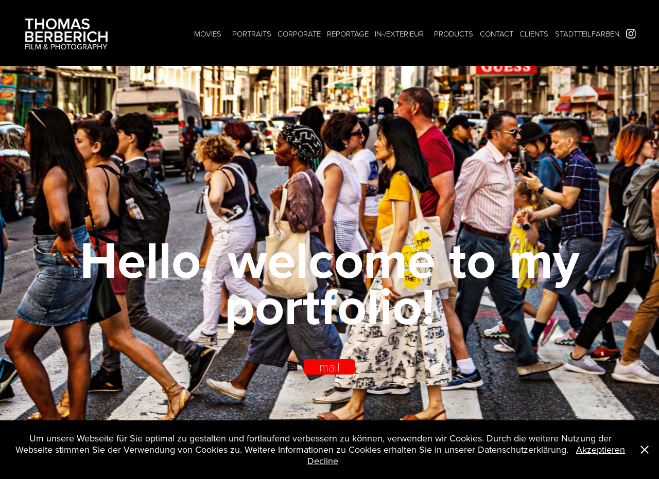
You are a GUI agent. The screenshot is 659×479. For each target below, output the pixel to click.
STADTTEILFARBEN (587, 33)
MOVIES (207, 33)
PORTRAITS (251, 33)
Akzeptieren (600, 449)
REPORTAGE (348, 33)
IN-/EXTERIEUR (399, 33)
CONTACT (496, 33)
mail (329, 367)
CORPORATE (299, 33)
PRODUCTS (453, 33)
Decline (322, 460)
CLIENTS (533, 33)
